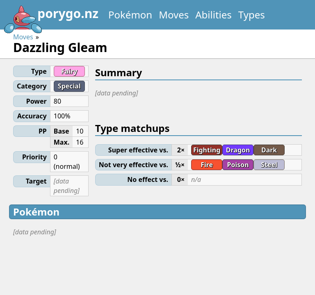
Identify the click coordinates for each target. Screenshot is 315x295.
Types (251, 14)
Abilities (213, 14)
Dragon (238, 149)
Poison (238, 164)
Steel (269, 164)
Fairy (69, 71)
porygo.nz (50, 16)
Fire (207, 164)
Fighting (206, 149)
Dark (269, 149)
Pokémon (130, 14)
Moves (174, 14)
